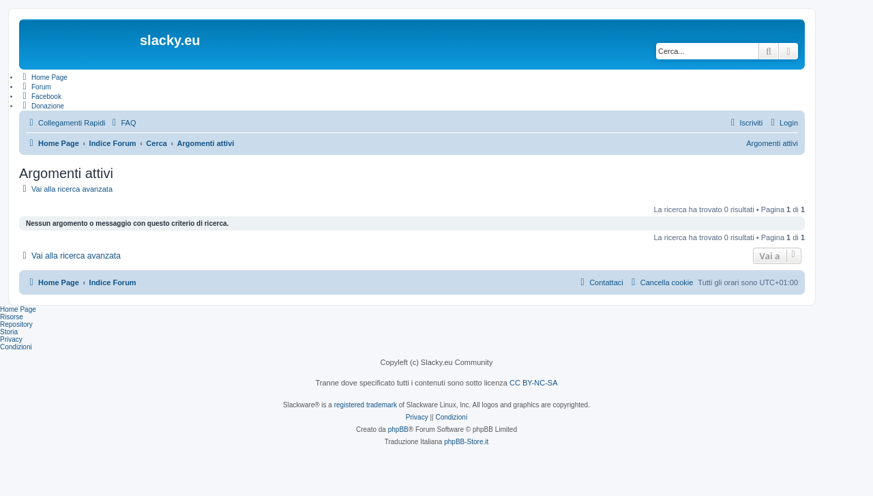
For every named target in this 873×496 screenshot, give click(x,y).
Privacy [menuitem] (11, 339)
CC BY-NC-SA (533, 383)
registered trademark (365, 405)
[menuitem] (122, 123)
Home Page (18, 309)
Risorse (11, 317)
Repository (16, 324)
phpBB (398, 429)
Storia (9, 332)
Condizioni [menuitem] (16, 347)
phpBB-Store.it (466, 442)
